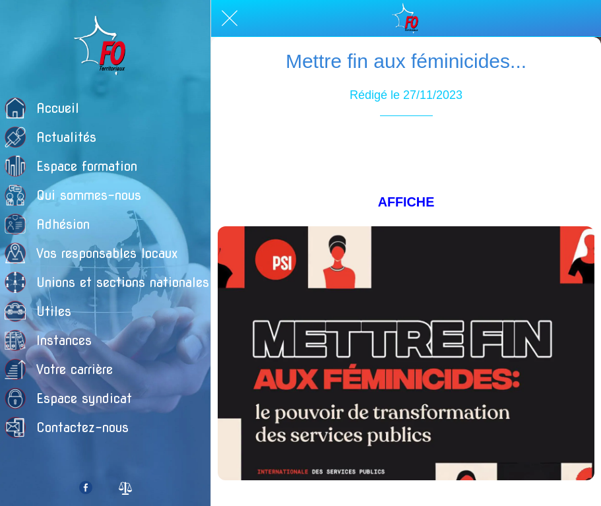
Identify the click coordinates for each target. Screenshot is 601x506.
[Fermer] (229, 18)
